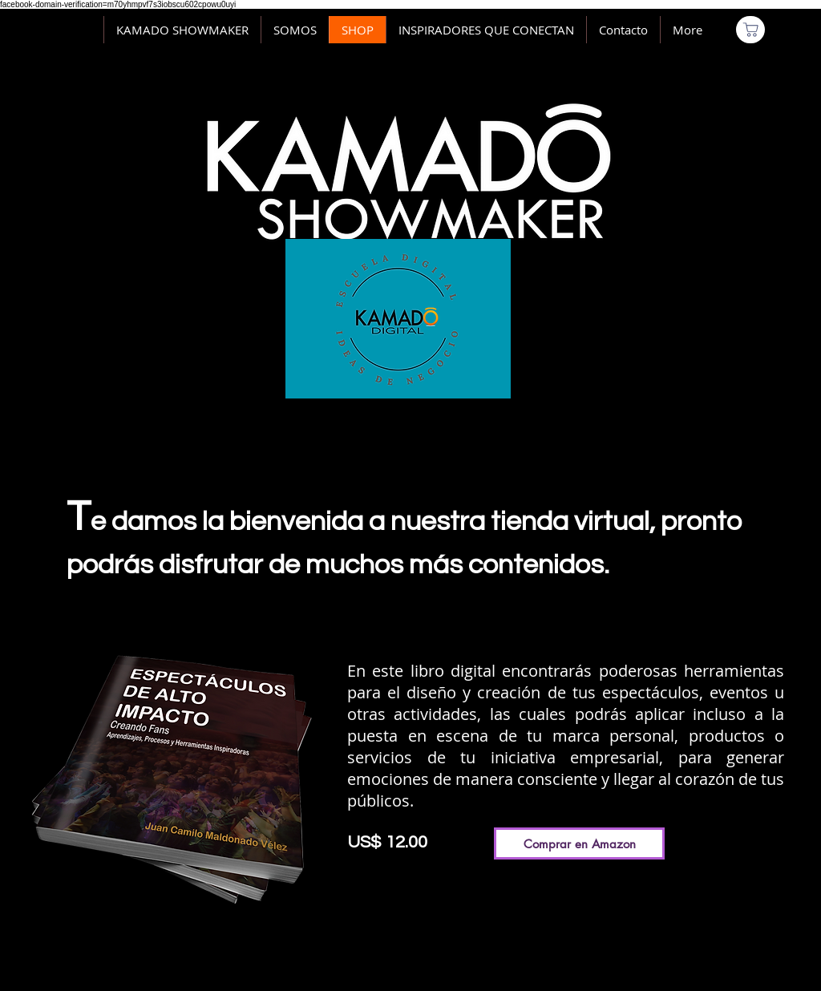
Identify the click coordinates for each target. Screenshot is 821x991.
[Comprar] (750, 29)
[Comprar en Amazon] (579, 843)
